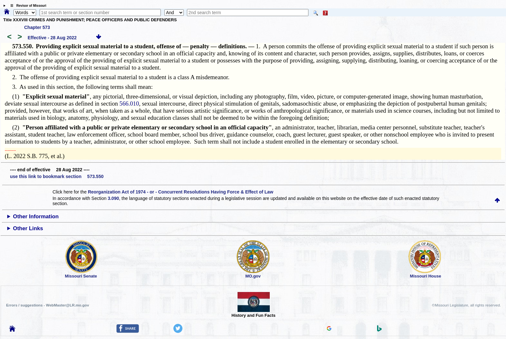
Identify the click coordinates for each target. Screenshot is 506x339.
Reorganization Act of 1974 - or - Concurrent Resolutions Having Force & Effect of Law (180, 191)
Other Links (28, 228)
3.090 (113, 198)
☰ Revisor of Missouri (26, 5)
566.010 (129, 103)
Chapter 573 (37, 27)
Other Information (36, 216)
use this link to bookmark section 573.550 (56, 176)
